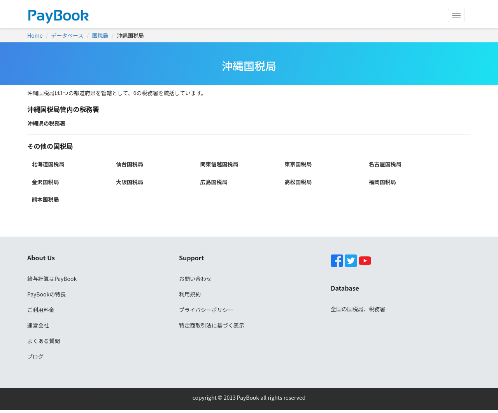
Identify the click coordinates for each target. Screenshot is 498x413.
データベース (67, 35)
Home (34, 35)
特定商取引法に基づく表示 (211, 325)
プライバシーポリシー (206, 310)
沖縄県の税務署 (46, 123)
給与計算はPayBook (52, 278)
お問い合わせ (195, 278)
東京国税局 (298, 164)
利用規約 (190, 294)
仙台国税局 (129, 164)
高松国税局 (298, 182)
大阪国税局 (129, 182)
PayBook (247, 397)
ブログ (35, 356)
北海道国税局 (48, 164)
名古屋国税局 (385, 164)
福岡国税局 (382, 182)
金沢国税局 (45, 182)
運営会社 (38, 325)
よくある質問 (43, 341)
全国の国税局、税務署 (358, 309)
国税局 (100, 35)
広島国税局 (214, 182)
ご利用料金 (40, 310)
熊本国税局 (45, 199)
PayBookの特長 (46, 294)
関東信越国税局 (219, 164)
